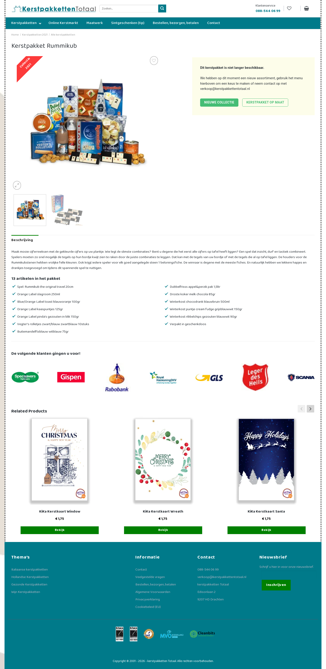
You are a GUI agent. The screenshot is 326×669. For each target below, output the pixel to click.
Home (15, 35)
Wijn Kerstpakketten (25, 592)
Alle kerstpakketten (63, 35)
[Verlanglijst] (292, 8)
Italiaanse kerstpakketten (29, 569)
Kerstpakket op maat (265, 102)
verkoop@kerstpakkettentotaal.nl (225, 89)
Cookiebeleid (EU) (148, 607)
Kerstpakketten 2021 (35, 35)
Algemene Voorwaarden (152, 592)
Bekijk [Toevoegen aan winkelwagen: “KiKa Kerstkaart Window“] (60, 530)
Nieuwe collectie (219, 102)
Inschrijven (276, 585)
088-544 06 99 (208, 569)
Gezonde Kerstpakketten (29, 584)
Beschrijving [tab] (22, 240)
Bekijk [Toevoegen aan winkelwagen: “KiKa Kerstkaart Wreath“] (163, 530)
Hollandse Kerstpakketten (30, 577)
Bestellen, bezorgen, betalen (155, 584)
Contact (141, 569)
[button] (310, 409)
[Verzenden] (162, 8)
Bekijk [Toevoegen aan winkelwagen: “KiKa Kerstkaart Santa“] (266, 530)
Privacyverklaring (147, 599)
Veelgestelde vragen (150, 577)
